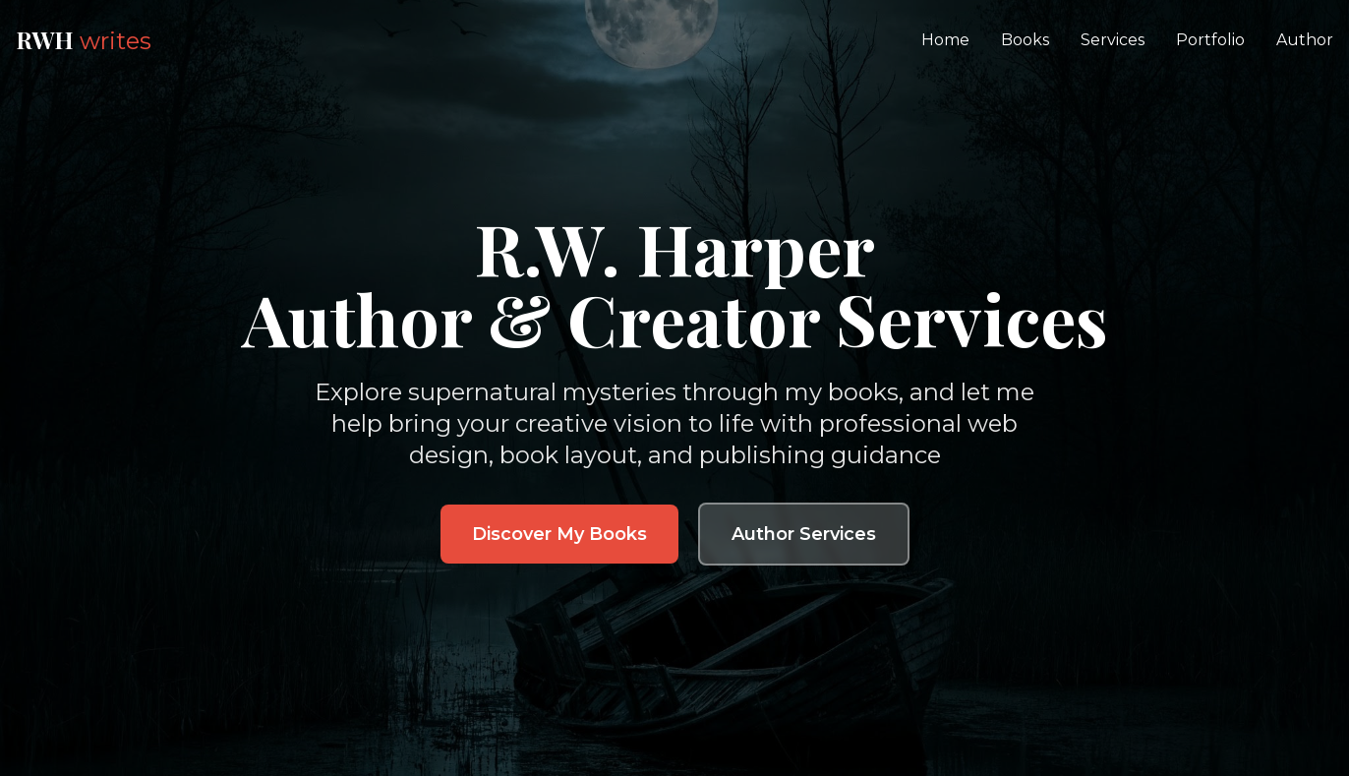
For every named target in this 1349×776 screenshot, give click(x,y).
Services (1112, 39)
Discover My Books (559, 534)
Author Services (804, 534)
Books (1025, 39)
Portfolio (1210, 39)
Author (1304, 39)
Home (945, 39)
